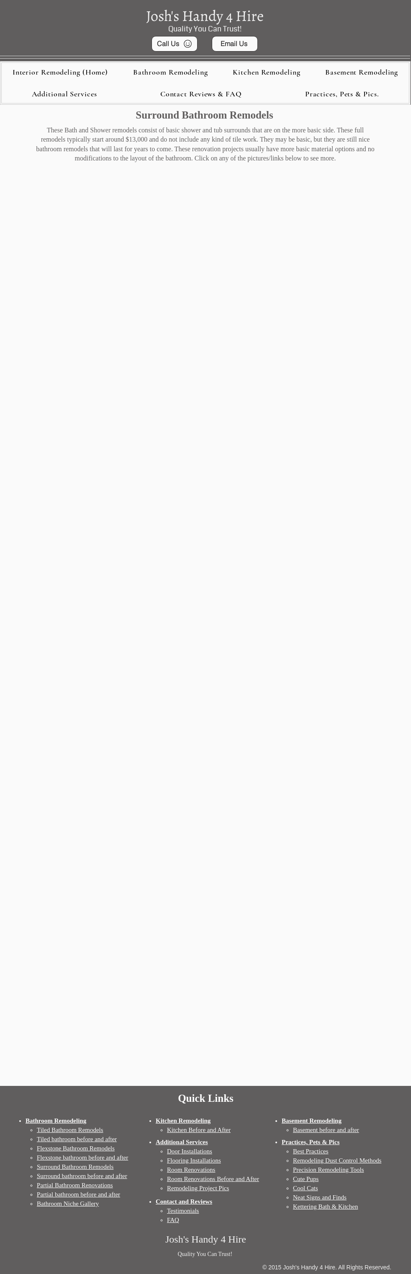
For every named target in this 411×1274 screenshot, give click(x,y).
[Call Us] (175, 44)
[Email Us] (235, 44)
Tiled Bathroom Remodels (70, 1130)
